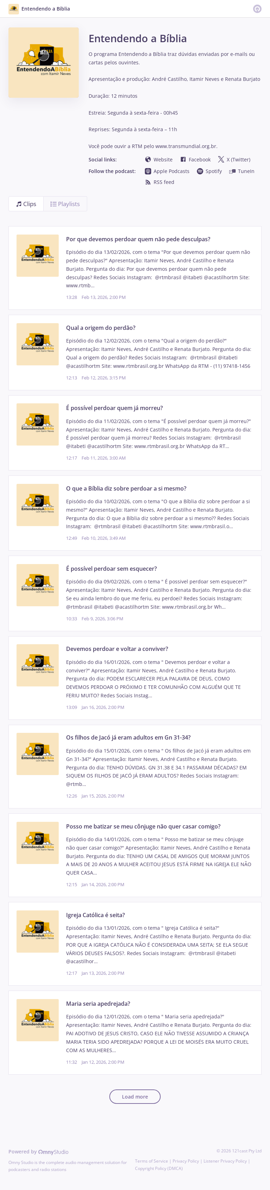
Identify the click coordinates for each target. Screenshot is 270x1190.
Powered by (38, 1151)
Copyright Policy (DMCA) (159, 1168)
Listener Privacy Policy (225, 1161)
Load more (135, 1096)
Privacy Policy (186, 1161)
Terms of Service (151, 1161)
